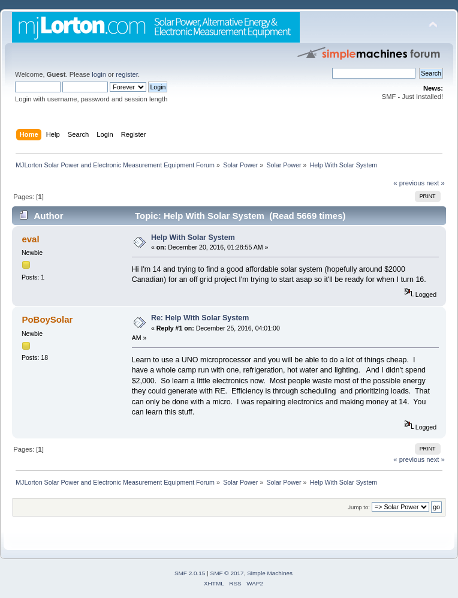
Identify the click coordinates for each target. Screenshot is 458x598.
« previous (408, 183)
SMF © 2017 (227, 573)
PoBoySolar (47, 319)
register (127, 74)
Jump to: (359, 507)
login (99, 74)
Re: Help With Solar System (200, 318)
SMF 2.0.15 (190, 573)
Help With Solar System (193, 237)
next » (435, 183)
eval (30, 239)
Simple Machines (270, 573)
